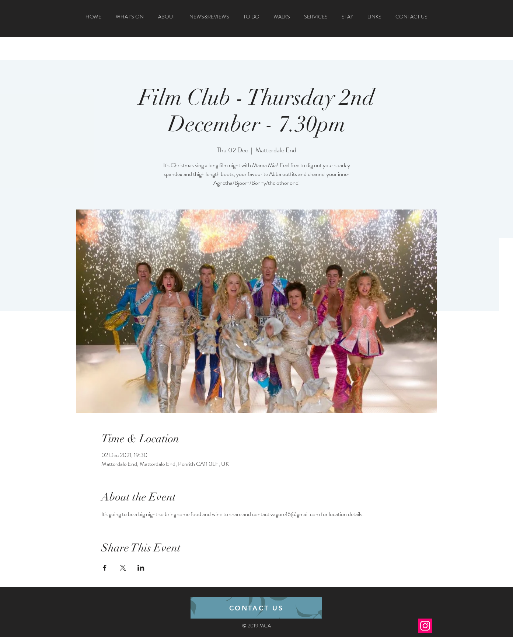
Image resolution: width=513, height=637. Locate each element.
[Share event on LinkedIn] (140, 568)
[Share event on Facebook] (104, 568)
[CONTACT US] (256, 608)
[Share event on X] (122, 568)
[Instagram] (425, 626)
